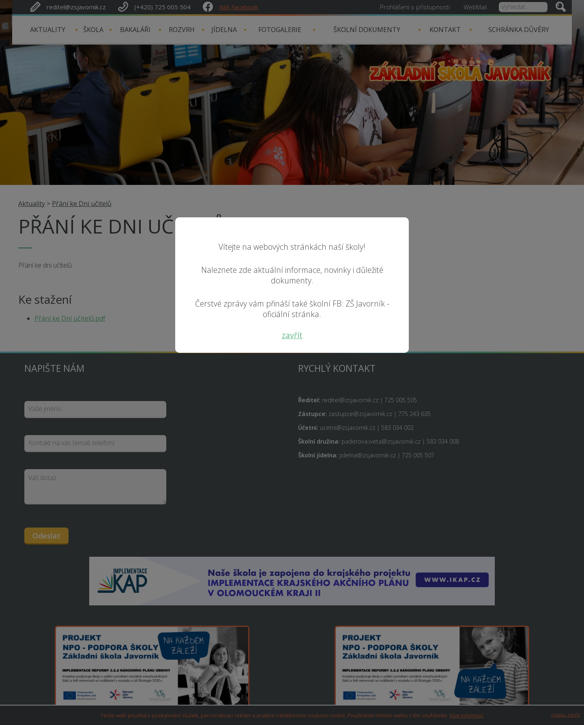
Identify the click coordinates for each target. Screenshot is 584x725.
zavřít (292, 335)
